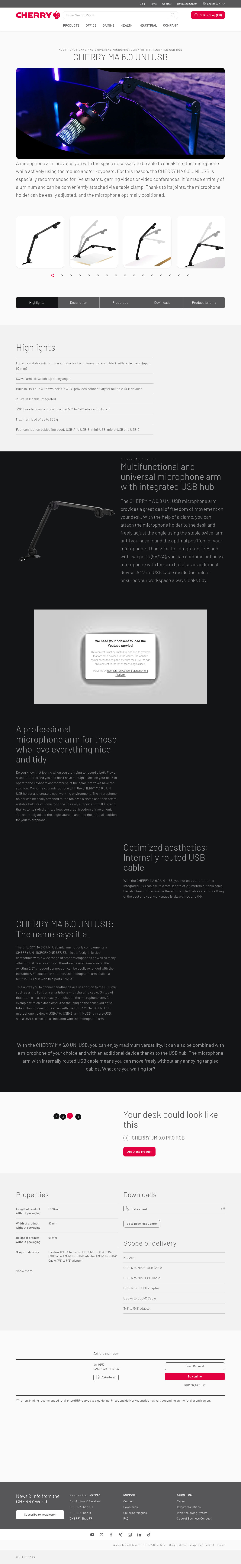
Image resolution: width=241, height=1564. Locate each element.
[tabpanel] (174, 1147)
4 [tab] (56, 1116)
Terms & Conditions (154, 1544)
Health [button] (126, 25)
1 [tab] (69, 1115)
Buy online (195, 1376)
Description (78, 302)
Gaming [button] (108, 25)
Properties (120, 302)
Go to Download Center (142, 1223)
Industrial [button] (148, 25)
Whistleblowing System (192, 1512)
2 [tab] (63, 1116)
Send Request (195, 1366)
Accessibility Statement (126, 1544)
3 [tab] (78, 1116)
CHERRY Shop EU (81, 1507)
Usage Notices (177, 1544)
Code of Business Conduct (194, 1518)
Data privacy (195, 1544)
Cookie (221, 1544)
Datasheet (106, 1377)
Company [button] (170, 25)
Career (181, 1501)
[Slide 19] (52, 275)
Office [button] (91, 25)
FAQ (125, 1518)
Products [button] (71, 25)
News (153, 3)
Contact (167, 3)
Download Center (187, 3)
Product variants (204, 302)
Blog (142, 3)
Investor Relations (189, 1507)
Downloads (162, 302)
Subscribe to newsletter (40, 1514)
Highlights (36, 302)
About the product (139, 1151)
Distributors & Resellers (85, 1501)
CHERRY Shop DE (81, 1512)
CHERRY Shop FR (81, 1518)
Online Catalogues (135, 1512)
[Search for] (115, 15)
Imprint (209, 1544)
